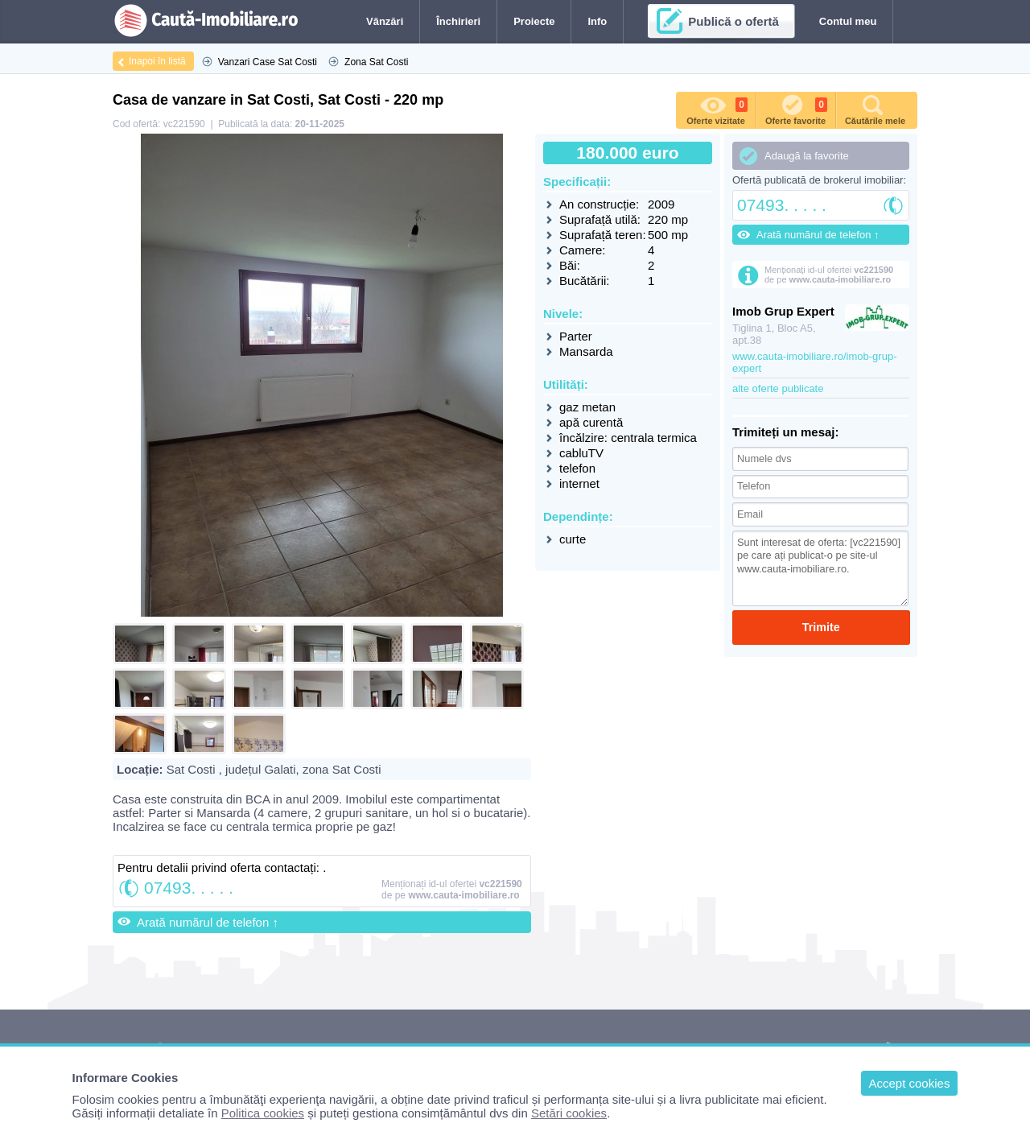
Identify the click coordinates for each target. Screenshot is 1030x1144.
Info (597, 21)
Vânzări (384, 21)
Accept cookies (909, 1083)
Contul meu (848, 21)
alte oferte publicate (777, 388)
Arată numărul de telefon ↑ (207, 922)
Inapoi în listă (157, 61)
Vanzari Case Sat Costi (267, 62)
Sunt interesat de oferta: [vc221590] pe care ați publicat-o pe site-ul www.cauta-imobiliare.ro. (820, 567)
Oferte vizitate (717, 109)
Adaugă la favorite (806, 156)
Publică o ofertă (733, 21)
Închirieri (458, 21)
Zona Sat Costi (376, 62)
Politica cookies (262, 1113)
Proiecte (533, 21)
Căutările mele (875, 109)
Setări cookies (569, 1113)
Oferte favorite (796, 109)
